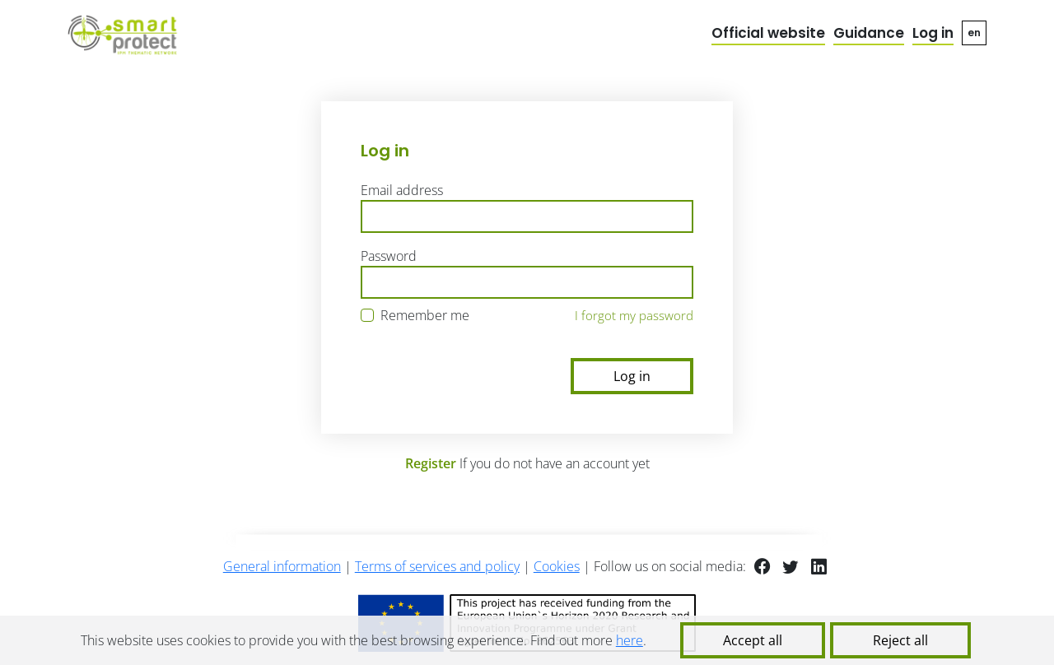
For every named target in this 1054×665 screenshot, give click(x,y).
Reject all (900, 640)
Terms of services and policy (437, 566)
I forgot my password (634, 315)
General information (282, 566)
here (629, 640)
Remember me (424, 315)
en (974, 33)
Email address (402, 190)
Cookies (557, 566)
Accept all (752, 640)
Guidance (868, 33)
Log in (933, 33)
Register (430, 463)
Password (389, 256)
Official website (768, 33)
